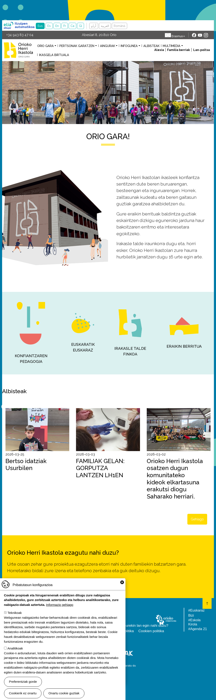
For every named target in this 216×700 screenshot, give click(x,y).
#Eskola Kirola (194, 622)
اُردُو (93, 26)
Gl (80, 26)
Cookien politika (151, 631)
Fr (64, 26)
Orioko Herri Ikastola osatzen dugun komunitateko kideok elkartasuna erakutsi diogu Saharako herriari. (175, 479)
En (57, 26)
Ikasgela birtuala (54, 55)
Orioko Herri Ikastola (18, 50)
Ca (72, 26)
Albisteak (151, 46)
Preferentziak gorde (23, 681)
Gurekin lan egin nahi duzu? (145, 625)
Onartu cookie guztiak (63, 693)
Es (49, 26)
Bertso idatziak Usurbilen (26, 465)
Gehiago (197, 519)
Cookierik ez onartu (23, 693)
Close (122, 582)
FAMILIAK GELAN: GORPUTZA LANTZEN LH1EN (100, 468)
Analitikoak (15, 648)
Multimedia (171, 46)
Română (119, 26)
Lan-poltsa (201, 50)
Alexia (159, 50)
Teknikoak (15, 613)
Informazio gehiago (59, 604)
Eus (40, 26)
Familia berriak (178, 50)
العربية (105, 26)
